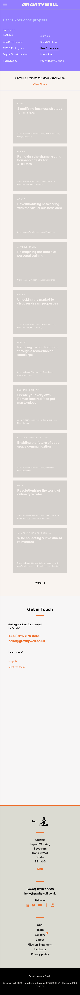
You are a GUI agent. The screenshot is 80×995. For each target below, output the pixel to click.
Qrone (40, 216)
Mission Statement (40, 944)
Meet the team (16, 666)
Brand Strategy (48, 42)
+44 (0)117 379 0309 (24, 636)
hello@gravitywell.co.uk (26, 641)
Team (40, 929)
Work (40, 925)
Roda (40, 121)
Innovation (46, 54)
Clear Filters (40, 84)
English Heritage (40, 407)
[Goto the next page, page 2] (40, 583)
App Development (13, 42)
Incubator (40, 949)
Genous (40, 359)
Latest (40, 939)
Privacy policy (40, 954)
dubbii (40, 168)
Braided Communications (40, 455)
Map (40, 869)
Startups (45, 36)
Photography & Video (52, 60)
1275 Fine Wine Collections (40, 550)
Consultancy (10, 60)
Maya (40, 502)
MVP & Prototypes (13, 48)
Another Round (40, 264)
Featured (8, 35)
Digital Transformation (15, 54)
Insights (12, 661)
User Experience (49, 48)
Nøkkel (40, 312)
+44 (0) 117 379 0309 (40, 889)
